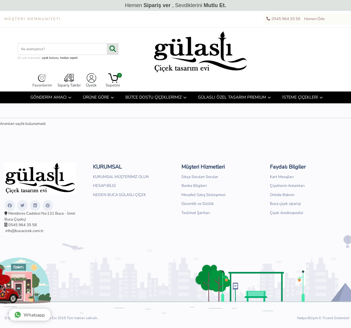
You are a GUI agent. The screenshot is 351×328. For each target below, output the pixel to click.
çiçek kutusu (50, 58)
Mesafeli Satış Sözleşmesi (203, 195)
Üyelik (91, 80)
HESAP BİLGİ (104, 185)
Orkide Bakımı (282, 195)
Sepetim (113, 80)
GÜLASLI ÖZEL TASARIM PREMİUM (232, 97)
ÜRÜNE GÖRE (96, 97)
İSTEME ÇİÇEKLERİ (300, 97)
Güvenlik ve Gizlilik (197, 203)
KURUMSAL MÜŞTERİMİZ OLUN (121, 176)
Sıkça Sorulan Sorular (199, 176)
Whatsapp (29, 314)
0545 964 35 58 (283, 19)
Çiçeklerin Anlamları (287, 185)
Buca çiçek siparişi (285, 203)
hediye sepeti (69, 58)
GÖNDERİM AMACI (48, 97)
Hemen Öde (313, 19)
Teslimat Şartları (195, 213)
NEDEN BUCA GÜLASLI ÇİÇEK (119, 195)
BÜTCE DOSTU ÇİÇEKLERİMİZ (153, 97)
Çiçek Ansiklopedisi (286, 213)
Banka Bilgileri (194, 185)
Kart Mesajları (282, 176)
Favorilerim (42, 80)
